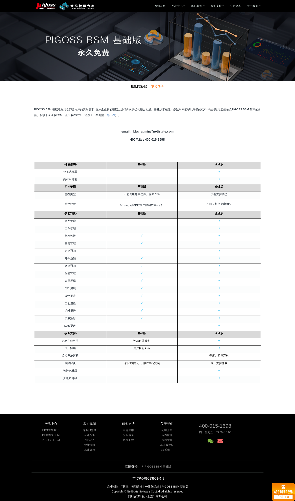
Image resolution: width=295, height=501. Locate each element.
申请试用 (128, 430)
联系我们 (166, 449)
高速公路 (89, 449)
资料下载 (128, 440)
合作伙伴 (166, 435)
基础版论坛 (167, 445)
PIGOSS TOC (50, 430)
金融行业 (89, 435)
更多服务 (157, 86)
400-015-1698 (215, 426)
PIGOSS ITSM (51, 440)
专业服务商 (90, 430)
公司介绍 (166, 430)
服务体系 (128, 435)
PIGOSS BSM (51, 435)
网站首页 (160, 6)
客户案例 (196, 6)
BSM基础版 (139, 86)
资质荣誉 (166, 440)
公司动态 (235, 6)
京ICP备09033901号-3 (148, 478)
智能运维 (89, 445)
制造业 (89, 440)
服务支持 (216, 6)
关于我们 (252, 6)
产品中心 (177, 6)
